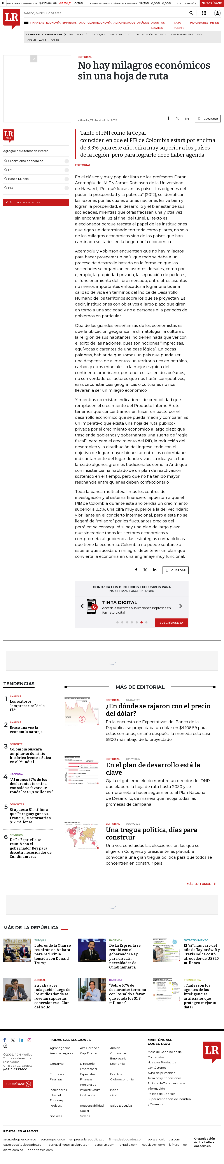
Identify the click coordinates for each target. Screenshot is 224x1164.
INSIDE (214, 22)
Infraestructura (90, 1090)
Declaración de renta (151, 34)
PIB (70, 34)
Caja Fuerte (88, 1053)
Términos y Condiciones (164, 1078)
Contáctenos (157, 1067)
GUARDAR (208, 118)
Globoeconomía (122, 1079)
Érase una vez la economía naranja (26, 730)
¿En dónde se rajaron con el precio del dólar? (158, 710)
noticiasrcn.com (153, 1144)
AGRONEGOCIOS (124, 22)
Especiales (87, 1074)
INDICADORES (199, 22)
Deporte (16, 744)
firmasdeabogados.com (126, 1139)
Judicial (40, 980)
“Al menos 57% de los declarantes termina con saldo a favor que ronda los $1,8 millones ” (31, 786)
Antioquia (98, 34)
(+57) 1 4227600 (15, 1069)
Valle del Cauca (120, 34)
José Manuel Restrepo (186, 34)
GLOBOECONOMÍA (100, 22)
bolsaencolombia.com (164, 1139)
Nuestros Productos (162, 1062)
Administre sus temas (22, 202)
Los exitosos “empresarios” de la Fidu (27, 705)
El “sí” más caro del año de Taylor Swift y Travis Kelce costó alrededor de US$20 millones (202, 954)
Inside (114, 1090)
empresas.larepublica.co (87, 1139)
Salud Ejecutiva (121, 1105)
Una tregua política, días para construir (151, 833)
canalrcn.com (104, 1144)
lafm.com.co (178, 1144)
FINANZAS (37, 22)
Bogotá (82, 34)
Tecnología (192, 980)
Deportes (17, 804)
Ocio (113, 1095)
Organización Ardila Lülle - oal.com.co (204, 1142)
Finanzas (56, 1079)
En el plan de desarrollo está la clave (153, 768)
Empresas (57, 1074)
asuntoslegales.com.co (19, 1139)
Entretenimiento (196, 940)
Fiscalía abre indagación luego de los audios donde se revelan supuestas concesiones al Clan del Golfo (52, 996)
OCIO (82, 22)
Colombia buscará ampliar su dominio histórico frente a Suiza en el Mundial (30, 755)
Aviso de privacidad (161, 1073)
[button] (81, 606)
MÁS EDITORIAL (199, 884)
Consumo (57, 1063)
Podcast (56, 1105)
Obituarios (87, 1095)
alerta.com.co (13, 1150)
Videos (85, 1116)
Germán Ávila (37, 40)
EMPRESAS (70, 22)
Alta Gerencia (89, 1048)
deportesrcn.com (40, 1150)
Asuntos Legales (61, 1053)
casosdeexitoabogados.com (23, 1144)
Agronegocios (60, 1048)
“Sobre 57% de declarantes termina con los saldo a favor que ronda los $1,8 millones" (127, 994)
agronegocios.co (52, 1139)
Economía (117, 1063)
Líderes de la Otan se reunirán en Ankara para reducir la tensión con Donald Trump (52, 954)
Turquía (40, 940)
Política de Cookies (161, 1093)
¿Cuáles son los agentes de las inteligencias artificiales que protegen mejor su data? (200, 996)
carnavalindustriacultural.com (69, 1144)
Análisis (15, 696)
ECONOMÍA (53, 22)
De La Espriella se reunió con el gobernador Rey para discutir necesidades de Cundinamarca (31, 848)
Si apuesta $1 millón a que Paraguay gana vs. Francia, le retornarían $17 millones (30, 816)
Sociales (56, 1116)
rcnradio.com (128, 1144)
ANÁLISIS (143, 22)
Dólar (55, 40)
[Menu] (27, 22)
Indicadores (58, 1090)
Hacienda (16, 774)
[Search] (191, 13)
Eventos (116, 1074)
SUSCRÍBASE (212, 3)
